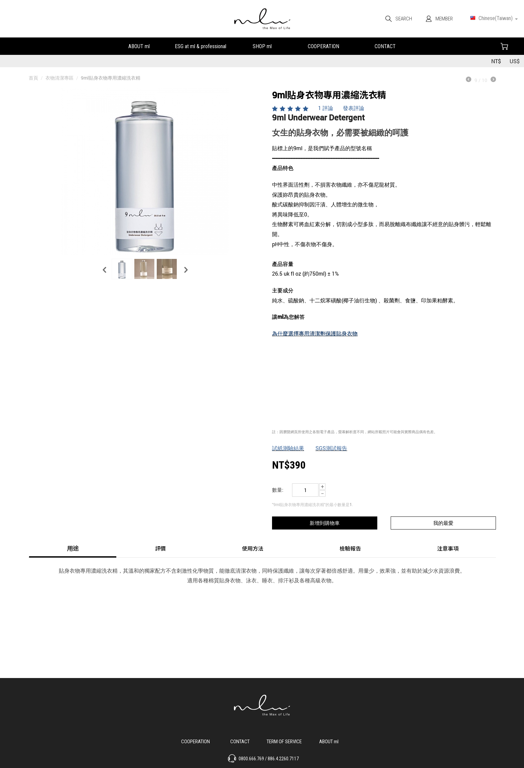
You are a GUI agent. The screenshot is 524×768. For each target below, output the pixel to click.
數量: (277, 489)
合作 (323, 45)
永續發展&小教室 (200, 45)
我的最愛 (443, 522)
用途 (73, 548)
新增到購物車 (324, 522)
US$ (515, 61)
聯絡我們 (385, 45)
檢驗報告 (350, 548)
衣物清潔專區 (59, 78)
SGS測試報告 (331, 448)
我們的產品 (262, 45)
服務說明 (284, 741)
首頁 (33, 78)
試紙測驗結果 (288, 448)
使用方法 (252, 548)
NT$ (496, 61)
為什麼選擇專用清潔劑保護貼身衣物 (315, 333)
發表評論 (353, 107)
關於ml (139, 45)
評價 (160, 548)
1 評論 (325, 107)
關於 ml (329, 741)
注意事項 (447, 548)
